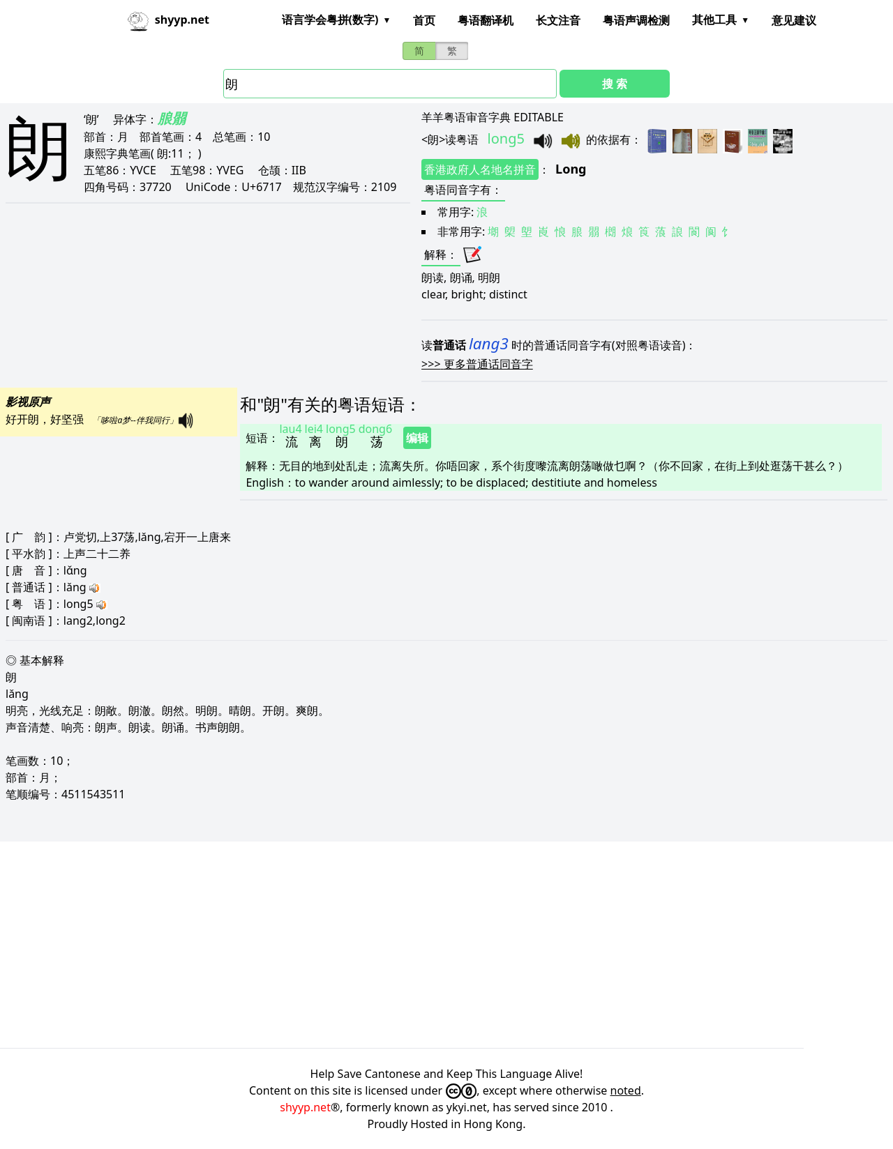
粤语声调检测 (636, 20)
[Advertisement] (418, 944)
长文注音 (558, 20)
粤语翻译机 (485, 20)
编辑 (417, 438)
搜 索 (614, 83)
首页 (424, 20)
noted (625, 1090)
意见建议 (794, 20)
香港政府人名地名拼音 (480, 169)
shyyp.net (305, 1107)
